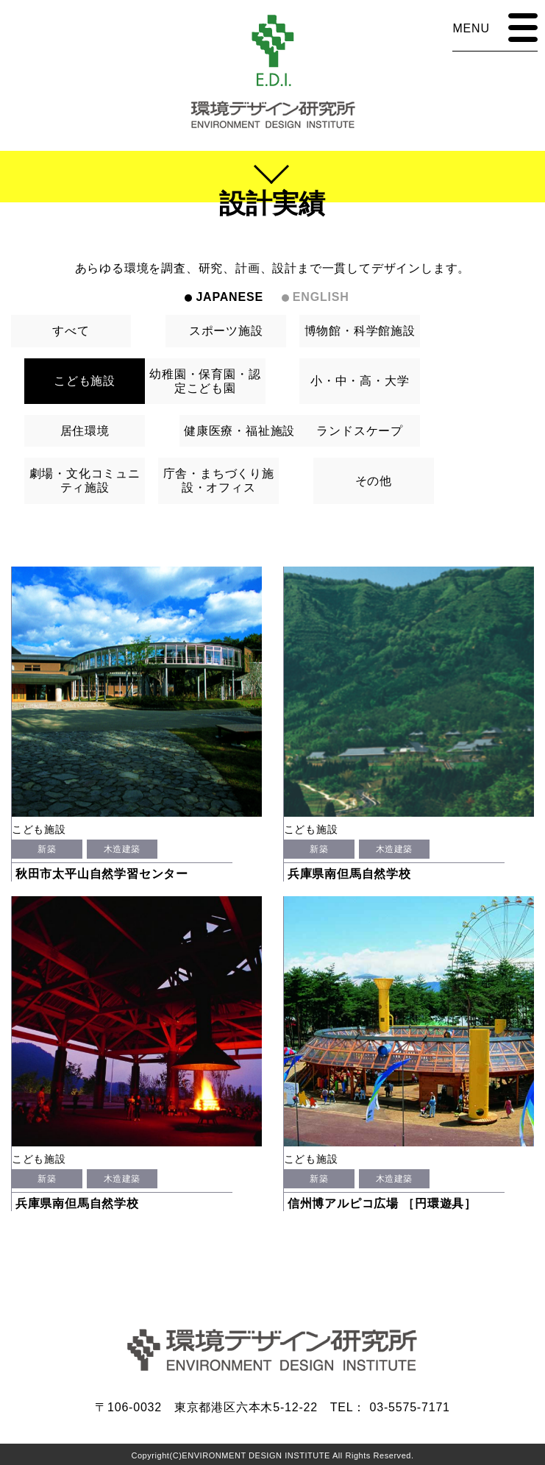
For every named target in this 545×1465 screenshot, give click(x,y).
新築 (47, 849)
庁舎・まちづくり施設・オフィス (218, 480)
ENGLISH (321, 297)
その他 (373, 481)
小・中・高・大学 (359, 381)
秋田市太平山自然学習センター (101, 874)
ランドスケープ (359, 431)
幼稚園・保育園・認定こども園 (204, 381)
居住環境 (85, 431)
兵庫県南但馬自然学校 (349, 874)
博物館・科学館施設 (360, 330)
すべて (70, 330)
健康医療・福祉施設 (239, 431)
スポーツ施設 (226, 330)
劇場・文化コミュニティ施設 (84, 480)
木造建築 (122, 849)
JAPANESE (229, 297)
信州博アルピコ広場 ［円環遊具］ (382, 1203)
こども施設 (84, 381)
